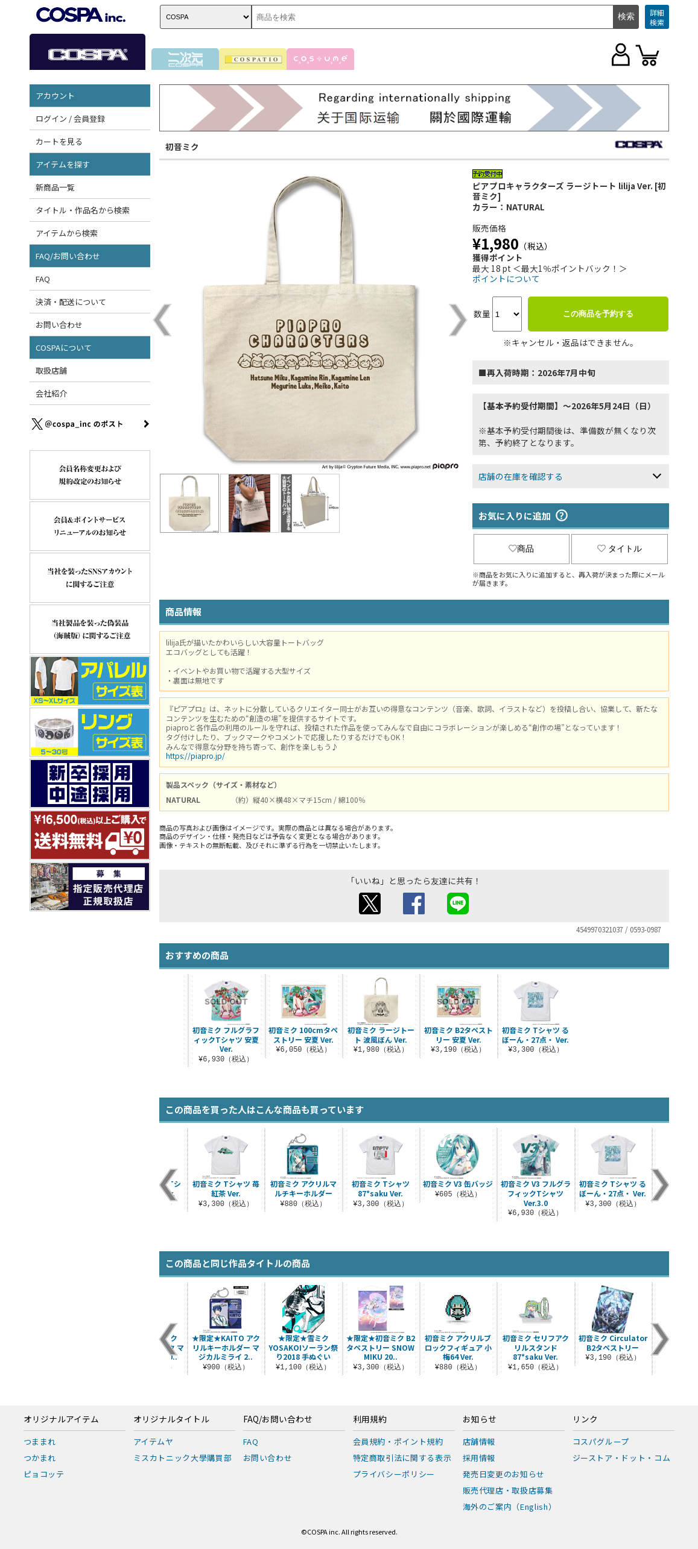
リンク (585, 1419)
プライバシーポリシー (394, 1474)
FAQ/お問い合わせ (68, 256)
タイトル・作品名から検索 (83, 210)
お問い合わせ (59, 324)
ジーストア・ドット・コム (622, 1457)
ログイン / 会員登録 (70, 118)
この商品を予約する (598, 313)
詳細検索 (657, 17)
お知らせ (480, 1419)
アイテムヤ (153, 1441)
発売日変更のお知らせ (504, 1474)
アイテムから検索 (67, 233)
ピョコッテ (44, 1474)
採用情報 (479, 1457)
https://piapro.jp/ (195, 755)
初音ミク (182, 146)
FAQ (43, 278)
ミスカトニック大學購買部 (182, 1457)
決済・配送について (71, 301)
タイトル (619, 548)
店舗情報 (479, 1441)
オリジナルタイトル (171, 1419)
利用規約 (370, 1419)
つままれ (40, 1441)
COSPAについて (64, 347)
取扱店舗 (51, 370)
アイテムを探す (63, 164)
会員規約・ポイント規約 (398, 1441)
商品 (521, 548)
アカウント (55, 95)
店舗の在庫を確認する (520, 476)
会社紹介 (51, 393)
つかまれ (40, 1457)
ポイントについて (506, 278)
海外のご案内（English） (510, 1506)
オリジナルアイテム (61, 1419)
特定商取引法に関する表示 (402, 1457)
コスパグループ (601, 1441)
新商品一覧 (55, 187)
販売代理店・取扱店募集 (508, 1490)
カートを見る (59, 141)
